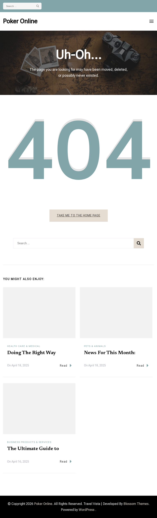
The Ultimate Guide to (33, 448)
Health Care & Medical (23, 346)
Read (66, 365)
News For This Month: (109, 352)
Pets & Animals (95, 346)
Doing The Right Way (31, 352)
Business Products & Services (29, 442)
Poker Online (20, 21)
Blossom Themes (136, 504)
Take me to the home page (78, 215)
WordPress (86, 510)
